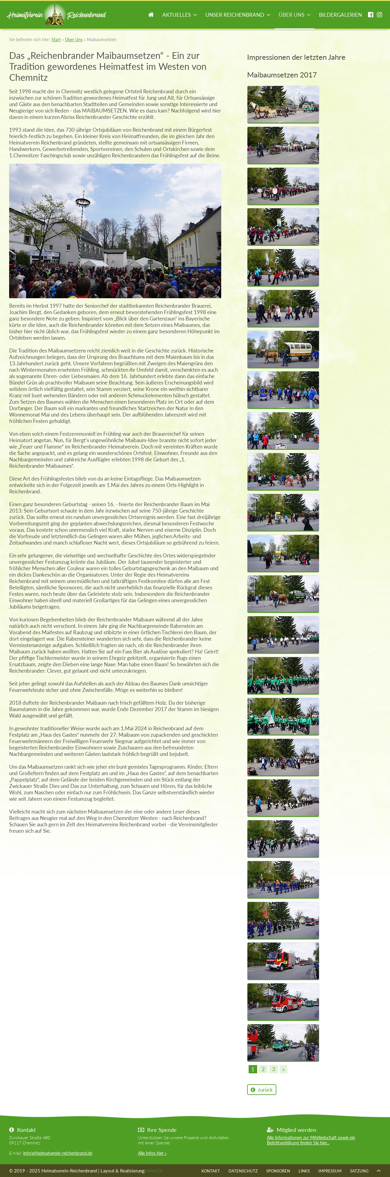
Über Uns (291, 15)
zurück (262, 1089)
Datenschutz (243, 1170)
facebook (370, 15)
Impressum (330, 1170)
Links (304, 1170)
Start (151, 15)
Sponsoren (278, 1170)
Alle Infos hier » (152, 1153)
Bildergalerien (340, 15)
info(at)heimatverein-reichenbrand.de (57, 1153)
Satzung (359, 1170)
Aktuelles (176, 15)
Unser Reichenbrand (234, 15)
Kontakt (210, 1170)
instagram (379, 15)
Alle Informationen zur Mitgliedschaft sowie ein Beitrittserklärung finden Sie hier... (311, 1140)
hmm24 (154, 1170)
